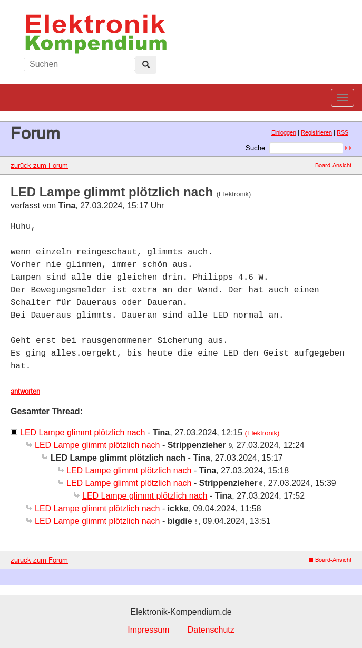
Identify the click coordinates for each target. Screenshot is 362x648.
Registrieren (316, 132)
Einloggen (283, 132)
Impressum (148, 629)
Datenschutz (211, 629)
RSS (342, 132)
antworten (25, 391)
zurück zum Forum (39, 165)
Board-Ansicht (330, 165)
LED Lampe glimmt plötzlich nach (82, 432)
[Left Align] (145, 65)
